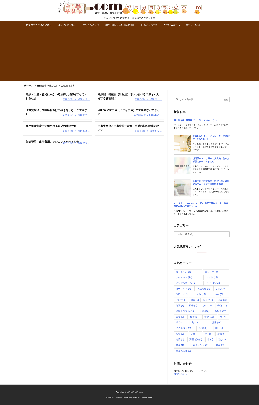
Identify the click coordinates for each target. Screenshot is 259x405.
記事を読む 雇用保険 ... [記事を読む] (76, 131)
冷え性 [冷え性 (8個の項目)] (208, 300)
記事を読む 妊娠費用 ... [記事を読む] (76, 142)
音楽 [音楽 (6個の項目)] (220, 345)
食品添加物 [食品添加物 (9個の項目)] (183, 350)
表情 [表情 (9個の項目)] (221, 333)
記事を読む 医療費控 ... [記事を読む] (76, 115)
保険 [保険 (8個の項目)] (195, 300)
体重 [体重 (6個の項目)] (219, 294)
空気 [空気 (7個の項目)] (194, 333)
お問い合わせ (181, 374)
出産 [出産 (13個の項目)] (222, 300)
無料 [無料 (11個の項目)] (196, 322)
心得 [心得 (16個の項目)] (204, 311)
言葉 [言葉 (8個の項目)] (180, 339)
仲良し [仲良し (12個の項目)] (182, 294)
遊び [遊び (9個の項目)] (222, 339)
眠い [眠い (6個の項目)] (219, 328)
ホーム (30, 85)
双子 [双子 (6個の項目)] (193, 305)
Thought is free (146, 397)
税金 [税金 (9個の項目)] (180, 333)
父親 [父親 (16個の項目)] (216, 322)
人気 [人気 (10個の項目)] (221, 288)
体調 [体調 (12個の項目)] (201, 294)
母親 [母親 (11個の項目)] (209, 316)
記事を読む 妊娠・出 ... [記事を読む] (76, 99)
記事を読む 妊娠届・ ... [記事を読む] (148, 99)
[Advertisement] (129, 56)
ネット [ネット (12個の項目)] (212, 277)
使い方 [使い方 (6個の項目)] (181, 300)
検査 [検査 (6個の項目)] (194, 316)
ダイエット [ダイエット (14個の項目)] (184, 277)
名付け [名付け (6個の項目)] (207, 305)
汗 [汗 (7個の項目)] (179, 322)
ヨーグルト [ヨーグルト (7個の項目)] (183, 288)
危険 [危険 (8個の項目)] (180, 305)
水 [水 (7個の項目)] (223, 316)
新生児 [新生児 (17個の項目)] (220, 311)
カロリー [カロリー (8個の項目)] (211, 271)
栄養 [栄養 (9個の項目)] (180, 316)
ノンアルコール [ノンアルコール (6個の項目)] (186, 283)
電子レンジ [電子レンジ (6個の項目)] (200, 345)
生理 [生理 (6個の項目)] (203, 328)
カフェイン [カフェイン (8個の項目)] (183, 271)
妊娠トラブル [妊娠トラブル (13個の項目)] (185, 311)
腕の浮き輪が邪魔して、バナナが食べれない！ (196, 120)
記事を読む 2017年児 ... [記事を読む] (148, 115)
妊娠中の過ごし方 (48, 85)
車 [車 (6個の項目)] (210, 339)
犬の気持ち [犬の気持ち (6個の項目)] (183, 328)
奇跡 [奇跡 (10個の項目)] (222, 305)
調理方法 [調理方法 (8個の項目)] (195, 339)
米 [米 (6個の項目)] (208, 333)
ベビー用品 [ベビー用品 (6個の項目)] (213, 283)
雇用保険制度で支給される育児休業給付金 (51, 126)
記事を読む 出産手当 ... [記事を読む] (148, 131)
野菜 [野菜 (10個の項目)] (180, 345)
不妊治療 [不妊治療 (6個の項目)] (203, 288)
